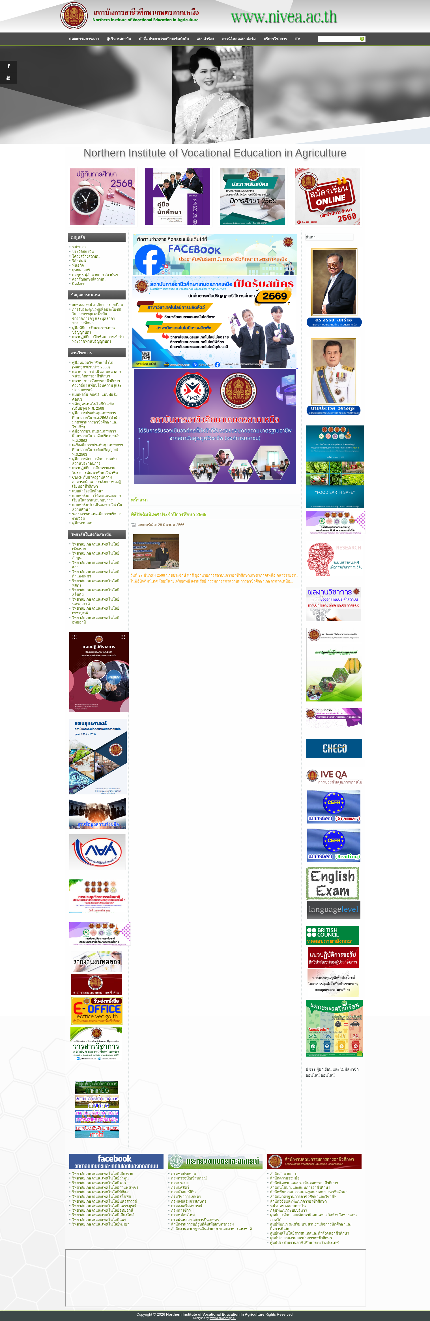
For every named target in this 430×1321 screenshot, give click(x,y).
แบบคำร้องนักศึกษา (87, 491)
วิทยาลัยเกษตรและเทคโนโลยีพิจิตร (100, 1192)
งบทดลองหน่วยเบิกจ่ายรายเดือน (97, 305)
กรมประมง (179, 1183)
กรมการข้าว (181, 1210)
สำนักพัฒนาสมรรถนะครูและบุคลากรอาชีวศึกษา (308, 1192)
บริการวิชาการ (275, 39)
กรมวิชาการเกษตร (186, 1196)
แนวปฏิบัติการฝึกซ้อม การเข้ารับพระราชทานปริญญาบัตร (98, 339)
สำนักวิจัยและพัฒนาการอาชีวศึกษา (298, 1201)
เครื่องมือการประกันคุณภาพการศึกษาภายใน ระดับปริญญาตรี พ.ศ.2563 (97, 450)
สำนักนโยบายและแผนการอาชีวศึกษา (300, 1187)
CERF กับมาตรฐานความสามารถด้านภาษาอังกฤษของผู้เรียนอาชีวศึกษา (96, 482)
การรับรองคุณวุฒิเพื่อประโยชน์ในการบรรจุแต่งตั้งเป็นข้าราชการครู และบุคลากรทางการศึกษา (96, 316)
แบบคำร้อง (205, 39)
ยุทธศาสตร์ (81, 270)
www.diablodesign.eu (223, 1318)
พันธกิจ (78, 265)
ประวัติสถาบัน (83, 251)
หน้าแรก (79, 247)
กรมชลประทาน (183, 1174)
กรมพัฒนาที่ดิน (183, 1192)
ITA (297, 39)
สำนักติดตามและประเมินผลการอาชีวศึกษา (304, 1183)
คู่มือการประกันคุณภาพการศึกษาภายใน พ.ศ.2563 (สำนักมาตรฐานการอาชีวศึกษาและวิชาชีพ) (96, 420)
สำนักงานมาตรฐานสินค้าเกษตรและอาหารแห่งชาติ (211, 1229)
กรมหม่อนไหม (183, 1215)
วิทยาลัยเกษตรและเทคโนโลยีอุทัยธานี (102, 1210)
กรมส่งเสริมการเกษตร (188, 1201)
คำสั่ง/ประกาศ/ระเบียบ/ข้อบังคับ (164, 39)
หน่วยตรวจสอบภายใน (288, 1206)
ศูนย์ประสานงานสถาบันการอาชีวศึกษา (301, 1238)
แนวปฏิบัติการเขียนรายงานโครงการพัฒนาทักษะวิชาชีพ (95, 470)
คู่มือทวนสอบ (82, 523)
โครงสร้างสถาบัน (86, 256)
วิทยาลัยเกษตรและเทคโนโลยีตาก (99, 1183)
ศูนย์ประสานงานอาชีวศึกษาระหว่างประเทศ (304, 1242)
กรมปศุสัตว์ (180, 1187)
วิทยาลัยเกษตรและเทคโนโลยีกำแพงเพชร (105, 1187)
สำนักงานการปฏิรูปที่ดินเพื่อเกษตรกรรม (202, 1224)
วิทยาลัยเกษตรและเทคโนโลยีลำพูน (100, 1178)
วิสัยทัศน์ (79, 261)
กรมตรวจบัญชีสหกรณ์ (189, 1178)
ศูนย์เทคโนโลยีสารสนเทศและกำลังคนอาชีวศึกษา (309, 1233)
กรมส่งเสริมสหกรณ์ (186, 1206)
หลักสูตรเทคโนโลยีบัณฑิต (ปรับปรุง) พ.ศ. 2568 (93, 406)
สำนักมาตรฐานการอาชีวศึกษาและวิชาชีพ (303, 1196)
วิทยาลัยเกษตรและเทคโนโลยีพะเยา (100, 1224)
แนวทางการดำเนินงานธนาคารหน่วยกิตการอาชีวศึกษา (96, 374)
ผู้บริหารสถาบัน (119, 39)
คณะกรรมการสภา (84, 39)
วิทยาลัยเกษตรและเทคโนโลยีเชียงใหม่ (103, 1215)
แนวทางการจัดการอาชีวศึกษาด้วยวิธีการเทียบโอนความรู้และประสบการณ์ (97, 385)
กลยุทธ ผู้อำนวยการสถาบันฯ (95, 275)
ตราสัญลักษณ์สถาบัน (89, 279)
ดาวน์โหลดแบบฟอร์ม (239, 39)
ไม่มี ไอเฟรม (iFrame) (215, 1278)
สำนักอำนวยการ (283, 1174)
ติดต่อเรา (79, 284)
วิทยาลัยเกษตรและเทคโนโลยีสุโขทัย (101, 1196)
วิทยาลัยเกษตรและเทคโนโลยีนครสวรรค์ (104, 1201)
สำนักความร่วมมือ (285, 1178)
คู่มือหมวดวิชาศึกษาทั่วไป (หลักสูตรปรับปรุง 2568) (92, 364)
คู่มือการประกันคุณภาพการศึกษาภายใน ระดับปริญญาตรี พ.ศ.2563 (95, 436)
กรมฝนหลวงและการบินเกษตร (195, 1220)
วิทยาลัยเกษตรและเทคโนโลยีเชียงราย (102, 1174)
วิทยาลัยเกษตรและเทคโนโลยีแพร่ (99, 1220)
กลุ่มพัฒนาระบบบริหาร (288, 1210)
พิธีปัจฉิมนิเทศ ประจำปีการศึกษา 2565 (168, 514)
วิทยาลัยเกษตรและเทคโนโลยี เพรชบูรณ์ (104, 1206)
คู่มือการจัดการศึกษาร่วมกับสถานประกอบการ (94, 461)
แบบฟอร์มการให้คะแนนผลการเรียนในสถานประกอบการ (96, 498)
